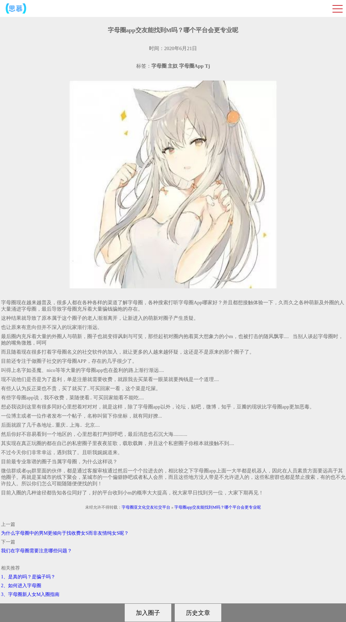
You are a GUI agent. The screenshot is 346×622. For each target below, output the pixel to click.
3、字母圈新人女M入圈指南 (30, 594)
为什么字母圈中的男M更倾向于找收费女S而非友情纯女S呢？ (65, 533)
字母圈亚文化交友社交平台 (146, 507)
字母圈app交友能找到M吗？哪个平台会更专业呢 (217, 507)
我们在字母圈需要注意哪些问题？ (36, 550)
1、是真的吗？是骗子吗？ (28, 576)
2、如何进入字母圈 (21, 585)
